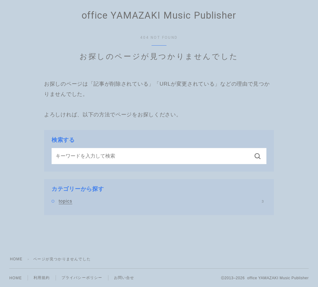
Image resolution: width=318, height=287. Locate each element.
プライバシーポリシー (81, 278)
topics (161, 201)
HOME (16, 259)
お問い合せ (124, 278)
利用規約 (42, 278)
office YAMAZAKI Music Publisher (159, 15)
